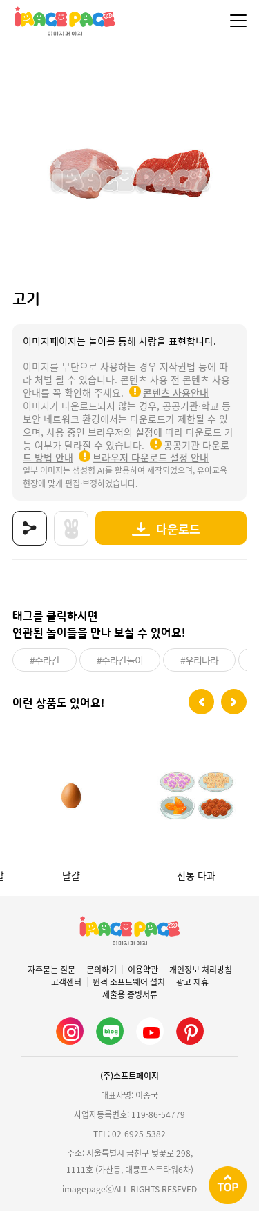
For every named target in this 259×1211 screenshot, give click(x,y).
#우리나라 (199, 660)
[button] (201, 701)
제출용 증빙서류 (129, 994)
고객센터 (66, 982)
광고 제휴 (192, 982)
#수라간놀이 (120, 660)
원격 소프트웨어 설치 (129, 982)
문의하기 (101, 969)
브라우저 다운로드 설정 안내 (151, 457)
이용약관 (143, 969)
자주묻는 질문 (51, 969)
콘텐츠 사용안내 (176, 392)
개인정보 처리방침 (200, 969)
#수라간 (44, 660)
